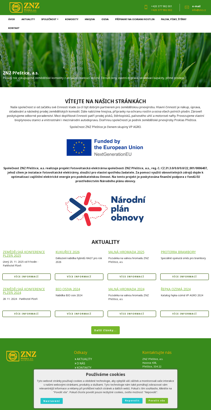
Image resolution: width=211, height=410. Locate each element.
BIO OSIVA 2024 (68, 289)
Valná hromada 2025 (126, 252)
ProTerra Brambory (178, 252)
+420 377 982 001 (161, 6)
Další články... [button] (105, 330)
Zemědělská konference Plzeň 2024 (24, 291)
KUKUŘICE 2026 (68, 252)
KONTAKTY (84, 368)
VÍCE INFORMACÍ (26, 276)
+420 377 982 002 (161, 10)
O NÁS (81, 364)
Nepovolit (132, 400)
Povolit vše (157, 400)
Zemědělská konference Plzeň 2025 (24, 254)
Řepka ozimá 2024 (176, 289)
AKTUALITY (84, 359)
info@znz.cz (199, 10)
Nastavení (51, 401)
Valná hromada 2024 (126, 289)
